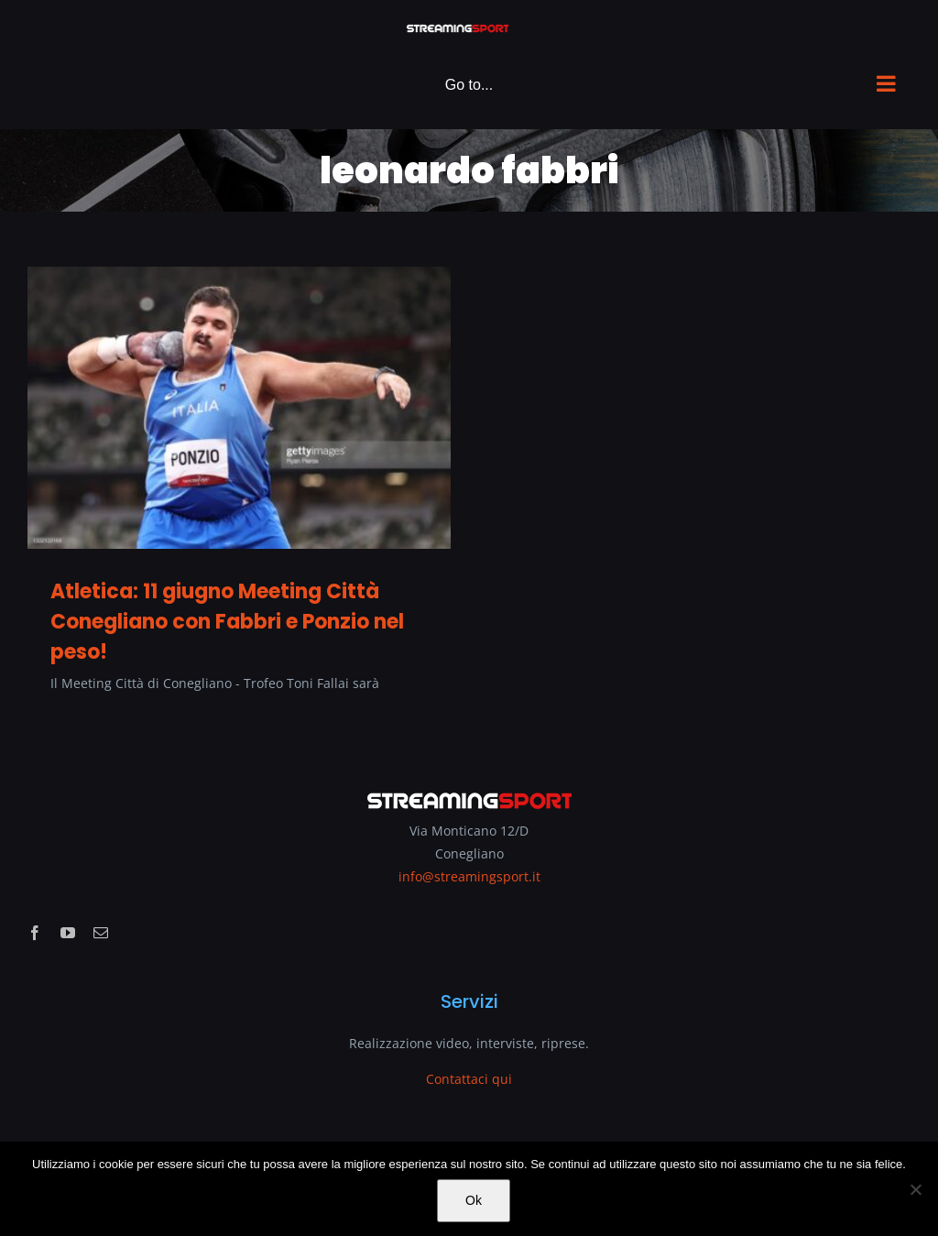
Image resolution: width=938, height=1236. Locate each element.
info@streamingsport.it (469, 876)
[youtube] (67, 932)
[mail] (100, 932)
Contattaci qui (469, 1079)
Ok (473, 1200)
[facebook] (34, 932)
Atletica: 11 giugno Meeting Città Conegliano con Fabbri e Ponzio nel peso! (227, 621)
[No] (915, 1189)
